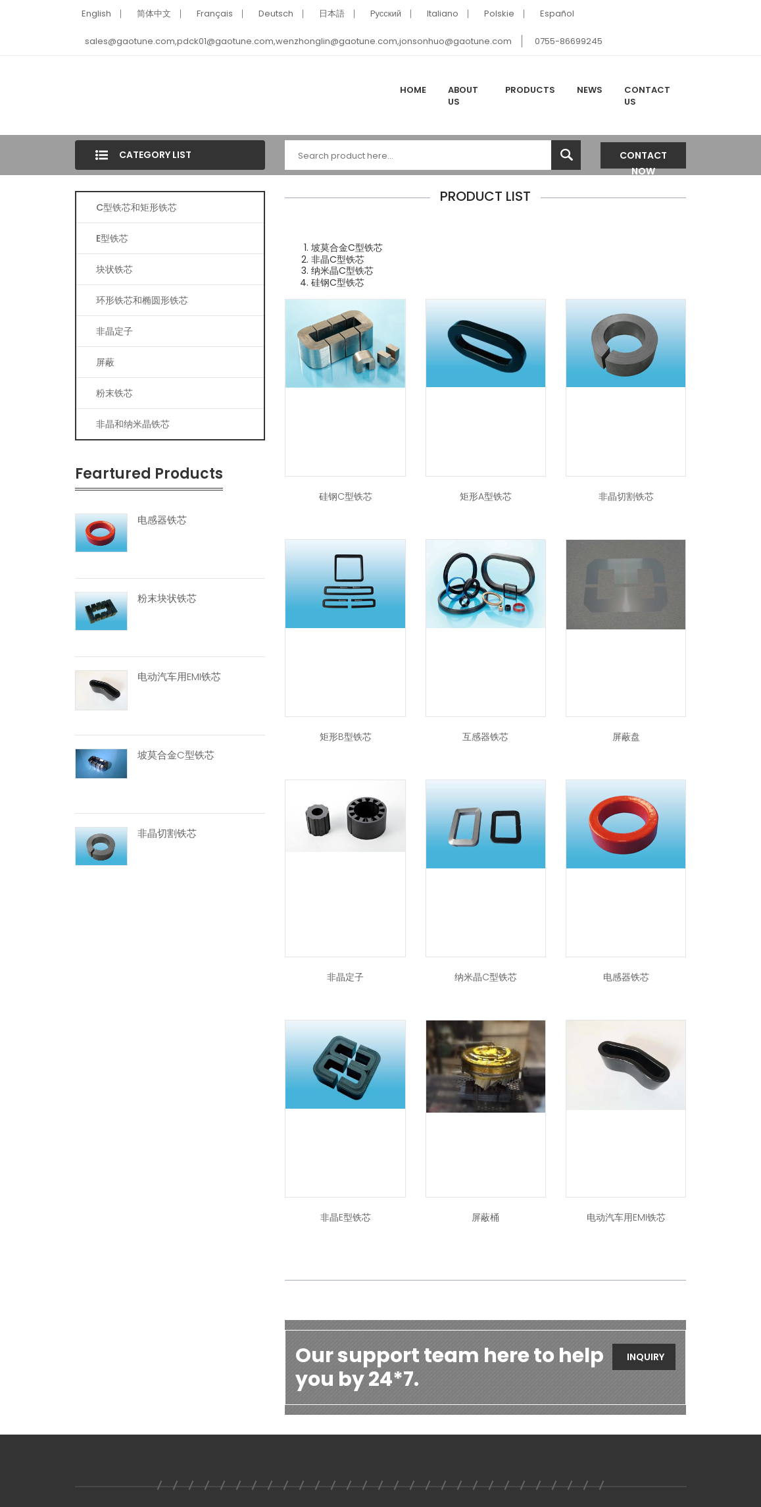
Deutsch (275, 13)
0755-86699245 (568, 41)
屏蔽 (105, 362)
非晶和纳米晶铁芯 (133, 424)
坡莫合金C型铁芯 (175, 755)
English (96, 13)
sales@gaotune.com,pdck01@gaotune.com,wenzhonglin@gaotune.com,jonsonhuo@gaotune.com (298, 41)
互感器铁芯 (485, 736)
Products (530, 90)
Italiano (442, 13)
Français (215, 13)
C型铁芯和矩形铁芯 (136, 207)
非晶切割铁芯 (167, 833)
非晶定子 (114, 331)
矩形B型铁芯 (346, 736)
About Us (463, 96)
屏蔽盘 (626, 736)
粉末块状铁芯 (167, 598)
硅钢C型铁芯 (345, 496)
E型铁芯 (112, 238)
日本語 (332, 13)
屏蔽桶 (485, 1217)
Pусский (386, 13)
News (589, 90)
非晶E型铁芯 (345, 1217)
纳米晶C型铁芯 (485, 977)
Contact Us (647, 96)
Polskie (499, 13)
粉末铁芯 (114, 393)
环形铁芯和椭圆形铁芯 (142, 300)
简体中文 (154, 13)
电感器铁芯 (162, 520)
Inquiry (645, 1356)
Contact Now (643, 159)
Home (413, 90)
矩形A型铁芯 (486, 496)
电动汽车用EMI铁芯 (179, 676)
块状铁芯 (114, 269)
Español (557, 13)
